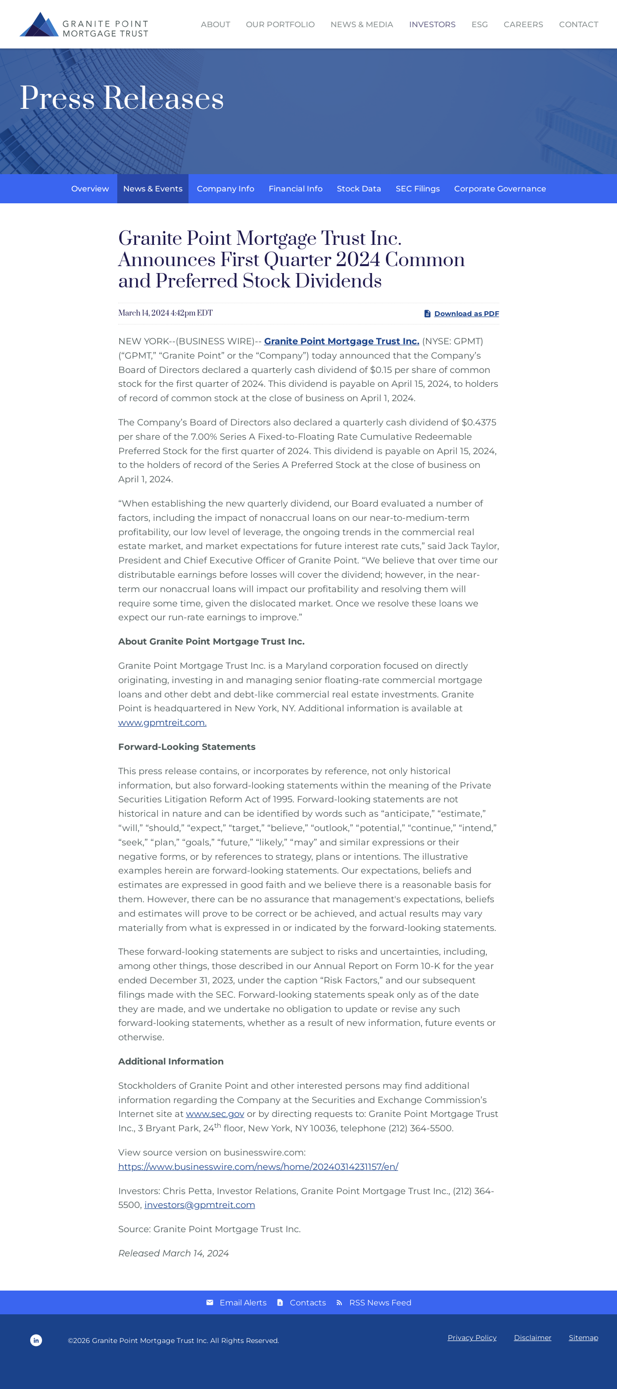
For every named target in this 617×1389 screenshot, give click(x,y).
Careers (523, 24)
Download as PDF (461, 336)
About (215, 24)
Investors (432, 24)
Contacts (308, 1325)
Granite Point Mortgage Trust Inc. (150, 1363)
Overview (90, 211)
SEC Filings (418, 211)
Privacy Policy (472, 1360)
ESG (480, 24)
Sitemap (583, 1360)
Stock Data (359, 211)
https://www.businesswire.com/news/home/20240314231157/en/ (258, 1189)
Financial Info (296, 211)
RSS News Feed (380, 1325)
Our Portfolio (280, 24)
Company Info (225, 211)
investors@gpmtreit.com (199, 1227)
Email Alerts (243, 1325)
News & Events (153, 211)
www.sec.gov (215, 1136)
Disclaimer (533, 1360)
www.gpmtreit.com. (162, 745)
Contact (578, 24)
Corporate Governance (500, 211)
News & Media (362, 24)
